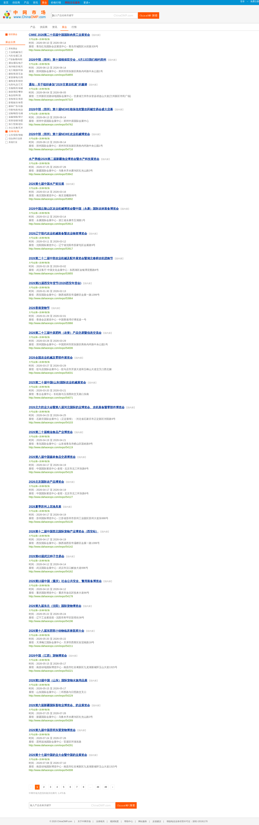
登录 (242, 1)
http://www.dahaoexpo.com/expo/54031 (51, 372)
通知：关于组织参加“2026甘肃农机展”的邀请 (58, 84)
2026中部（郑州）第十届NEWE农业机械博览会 (59, 134)
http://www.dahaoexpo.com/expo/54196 (51, 621)
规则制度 (114, 821)
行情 (74, 27)
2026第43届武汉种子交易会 (46, 556)
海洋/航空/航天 (16, 66)
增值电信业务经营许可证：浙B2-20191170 (187, 821)
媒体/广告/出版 (16, 106)
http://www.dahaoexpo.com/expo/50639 (51, 50)
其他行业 (13, 142)
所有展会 (13, 48)
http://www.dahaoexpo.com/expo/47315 (51, 99)
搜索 (148, 15)
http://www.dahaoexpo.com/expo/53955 (51, 273)
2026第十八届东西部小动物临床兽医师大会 (56, 630)
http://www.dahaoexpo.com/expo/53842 (51, 174)
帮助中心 (128, 821)
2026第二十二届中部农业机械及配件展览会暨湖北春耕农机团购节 (71, 258)
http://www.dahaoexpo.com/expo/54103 (51, 422)
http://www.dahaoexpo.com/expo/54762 (51, 124)
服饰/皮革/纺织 (16, 81)
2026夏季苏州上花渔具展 (45, 506)
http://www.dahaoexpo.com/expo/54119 (51, 447)
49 (105, 787)
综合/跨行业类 (15, 138)
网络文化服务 (72, 2)
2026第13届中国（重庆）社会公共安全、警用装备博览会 (65, 581)
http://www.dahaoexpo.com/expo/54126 (51, 472)
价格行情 (56, 2)
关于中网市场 (84, 821)
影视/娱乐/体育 (16, 102)
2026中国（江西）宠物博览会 (48, 655)
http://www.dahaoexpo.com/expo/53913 (51, 223)
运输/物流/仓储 (16, 113)
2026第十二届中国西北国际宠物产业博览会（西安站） (64, 531)
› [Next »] (112, 787)
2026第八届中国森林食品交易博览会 (52, 456)
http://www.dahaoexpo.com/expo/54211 (51, 646)
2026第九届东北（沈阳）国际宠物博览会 (55, 605)
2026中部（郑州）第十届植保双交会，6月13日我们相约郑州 (67, 59)
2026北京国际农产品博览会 (46, 481)
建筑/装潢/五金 (16, 74)
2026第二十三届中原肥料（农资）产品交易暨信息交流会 (65, 332)
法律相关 (100, 821)
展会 (44, 2)
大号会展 (33, 39)
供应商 (16, 2)
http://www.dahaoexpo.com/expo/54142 (51, 546)
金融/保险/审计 (16, 117)
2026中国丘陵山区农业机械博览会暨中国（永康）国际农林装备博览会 (74, 208)
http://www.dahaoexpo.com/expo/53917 (51, 248)
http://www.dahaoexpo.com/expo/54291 (51, 745)
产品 (26, 2)
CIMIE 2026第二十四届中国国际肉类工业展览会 (59, 34)
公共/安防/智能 (16, 135)
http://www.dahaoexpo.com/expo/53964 (51, 298)
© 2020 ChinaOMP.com (61, 821)
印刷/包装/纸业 (16, 110)
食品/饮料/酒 (15, 95)
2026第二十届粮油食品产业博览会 (51, 432)
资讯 (35, 2)
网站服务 (142, 821)
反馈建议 (157, 821)
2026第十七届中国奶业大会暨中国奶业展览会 (58, 754)
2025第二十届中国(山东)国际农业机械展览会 (57, 382)
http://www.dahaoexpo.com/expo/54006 (51, 348)
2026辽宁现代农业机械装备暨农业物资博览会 (58, 233)
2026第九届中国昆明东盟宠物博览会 (52, 730)
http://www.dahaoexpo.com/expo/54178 (51, 596)
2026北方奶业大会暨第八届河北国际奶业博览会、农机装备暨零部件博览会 (76, 407)
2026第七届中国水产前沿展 (46, 183)
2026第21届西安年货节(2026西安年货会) (55, 283)
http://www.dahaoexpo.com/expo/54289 (51, 720)
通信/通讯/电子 (16, 63)
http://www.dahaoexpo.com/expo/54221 (51, 670)
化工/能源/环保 (16, 70)
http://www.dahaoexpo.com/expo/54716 (51, 149)
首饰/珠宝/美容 (16, 99)
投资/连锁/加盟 (16, 120)
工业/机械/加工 (16, 52)
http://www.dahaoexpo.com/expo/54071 (51, 397)
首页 (5, 2)
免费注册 (254, 1)
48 (98, 787)
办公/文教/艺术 (16, 127)
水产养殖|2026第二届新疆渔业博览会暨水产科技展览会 (64, 159)
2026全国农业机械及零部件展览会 (51, 357)
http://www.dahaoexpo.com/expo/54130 (51, 521)
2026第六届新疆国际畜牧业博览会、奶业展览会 (59, 705)
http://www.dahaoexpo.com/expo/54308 (51, 770)
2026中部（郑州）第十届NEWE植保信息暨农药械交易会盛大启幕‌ (71, 109)
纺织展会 (13, 34)
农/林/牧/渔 (14, 131)
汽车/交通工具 (15, 56)
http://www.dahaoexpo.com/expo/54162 (51, 571)
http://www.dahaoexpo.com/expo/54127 (51, 497)
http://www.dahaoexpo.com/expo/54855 (51, 74)
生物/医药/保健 (16, 88)
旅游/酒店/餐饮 (16, 92)
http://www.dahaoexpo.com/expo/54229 (51, 695)
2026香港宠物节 (39, 307)
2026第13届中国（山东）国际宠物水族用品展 (58, 680)
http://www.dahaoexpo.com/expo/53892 (51, 199)
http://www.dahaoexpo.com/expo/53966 (51, 323)
